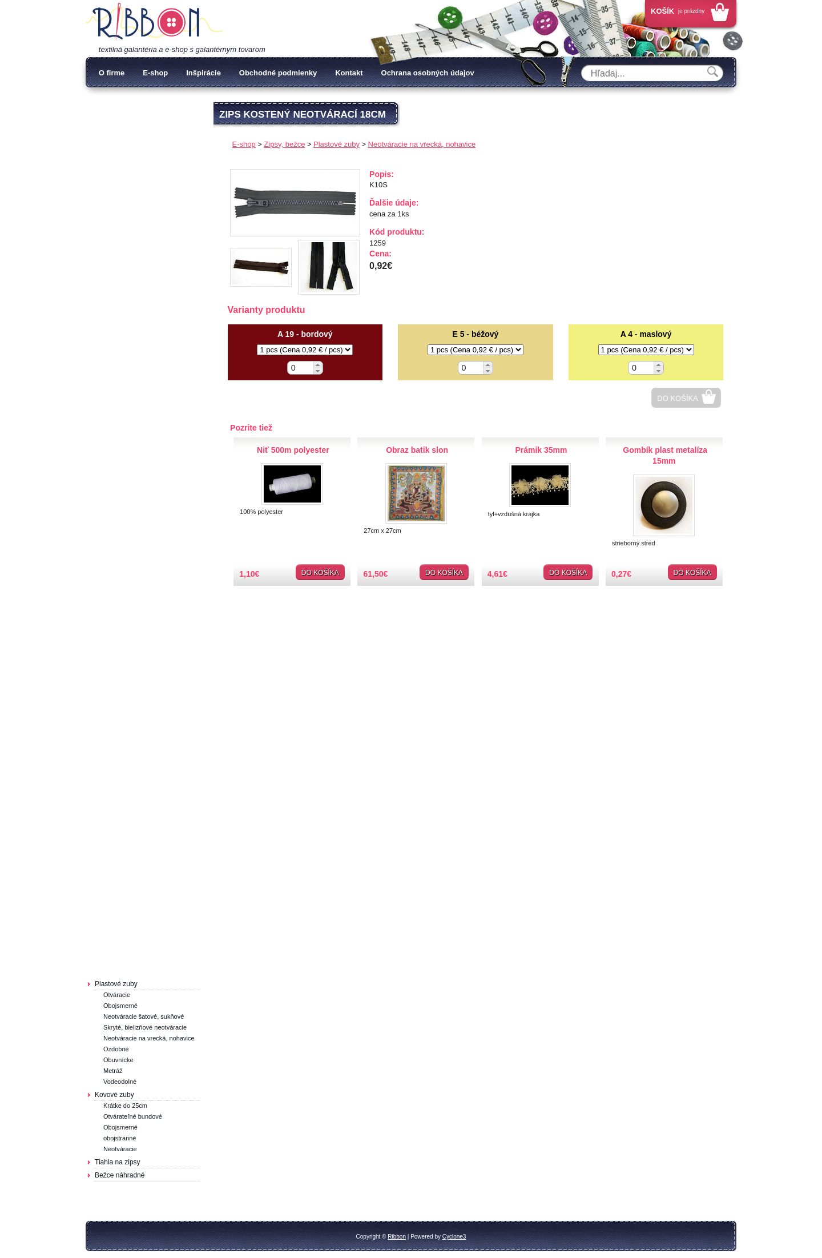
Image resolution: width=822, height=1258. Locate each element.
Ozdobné (116, 1049)
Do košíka (677, 398)
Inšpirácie (203, 73)
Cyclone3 (454, 1236)
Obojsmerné (120, 1005)
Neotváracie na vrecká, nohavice (149, 1038)
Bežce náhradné (119, 1175)
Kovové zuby (114, 1095)
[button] (318, 364)
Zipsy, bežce (284, 144)
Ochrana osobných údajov (427, 73)
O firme (112, 73)
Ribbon (397, 1236)
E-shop (155, 73)
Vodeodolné (119, 1081)
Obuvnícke (118, 1059)
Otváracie (116, 994)
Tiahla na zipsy (117, 1162)
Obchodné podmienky (278, 73)
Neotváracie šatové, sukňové (143, 1016)
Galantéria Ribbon (154, 22)
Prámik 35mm (541, 450)
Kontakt (348, 73)
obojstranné (119, 1138)
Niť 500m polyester (293, 450)
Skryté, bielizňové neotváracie (145, 1027)
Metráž (113, 1070)
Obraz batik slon (417, 450)
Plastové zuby (116, 984)
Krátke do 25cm (125, 1105)
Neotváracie (120, 1149)
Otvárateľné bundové (132, 1116)
